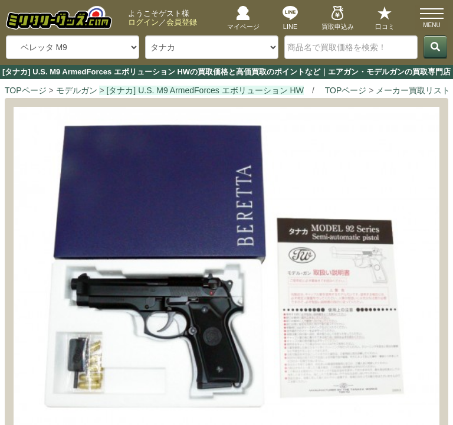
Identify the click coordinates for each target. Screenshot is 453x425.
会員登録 (181, 22)
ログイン (143, 22)
